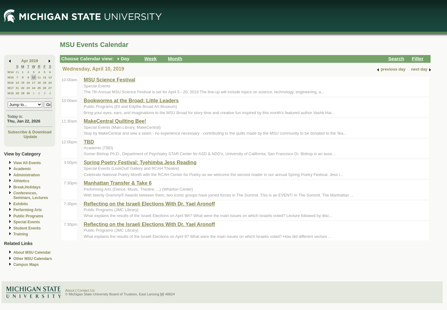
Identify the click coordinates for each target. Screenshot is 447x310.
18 (39, 82)
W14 (10, 72)
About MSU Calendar (32, 252)
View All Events (27, 163)
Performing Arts (27, 210)
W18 (10, 93)
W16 (10, 82)
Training (20, 234)
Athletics (21, 181)
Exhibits (20, 204)
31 (17, 72)
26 (44, 88)
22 (23, 88)
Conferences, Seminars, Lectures (30, 195)
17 (33, 82)
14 (17, 82)
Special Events (26, 222)
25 (39, 88)
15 (23, 82)
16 (28, 82)
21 (17, 88)
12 (44, 77)
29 (23, 93)
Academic (22, 169)
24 (33, 88)
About (69, 290)
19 (44, 82)
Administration (26, 175)
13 (50, 77)
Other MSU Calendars (32, 259)
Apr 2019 (29, 60)
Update (30, 136)
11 (39, 77)
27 (50, 88)
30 (28, 93)
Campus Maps (26, 264)
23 (28, 88)
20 (50, 82)
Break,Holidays (27, 187)
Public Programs (28, 216)
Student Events (27, 228)
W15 (10, 77)
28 (17, 93)
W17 (10, 88)
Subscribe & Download (30, 132)
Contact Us (86, 290)
